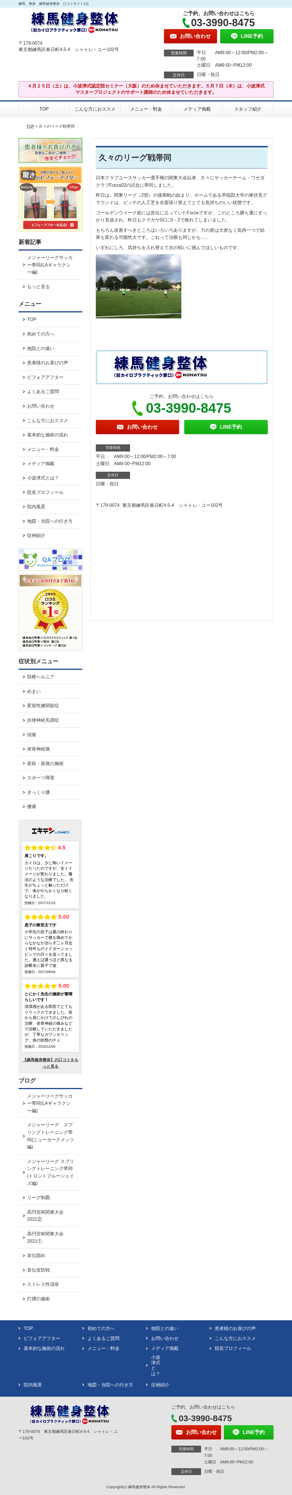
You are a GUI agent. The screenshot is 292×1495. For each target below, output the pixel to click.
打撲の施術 (38, 1298)
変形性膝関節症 (43, 705)
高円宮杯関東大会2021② (45, 1216)
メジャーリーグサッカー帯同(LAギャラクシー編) (50, 264)
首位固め (36, 1255)
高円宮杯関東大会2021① (45, 1237)
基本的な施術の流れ (47, 434)
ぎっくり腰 (38, 792)
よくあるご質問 (43, 391)
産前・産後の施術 (45, 763)
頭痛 (31, 734)
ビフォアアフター (45, 377)
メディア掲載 (197, 109)
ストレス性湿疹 (43, 1284)
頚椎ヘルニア (40, 676)
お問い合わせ (40, 406)
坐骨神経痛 (38, 749)
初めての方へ (40, 333)
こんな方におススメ (94, 109)
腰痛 (31, 806)
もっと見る (38, 286)
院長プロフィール (45, 492)
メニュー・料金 (146, 109)
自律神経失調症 (43, 720)
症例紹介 (36, 535)
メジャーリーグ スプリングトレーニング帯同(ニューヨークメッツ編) (50, 1135)
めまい (34, 691)
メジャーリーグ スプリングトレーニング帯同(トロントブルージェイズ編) (50, 1172)
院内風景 (36, 506)
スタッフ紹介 (247, 109)
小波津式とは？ (43, 477)
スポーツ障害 (40, 777)
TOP (44, 109)
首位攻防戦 (38, 1270)
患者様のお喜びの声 (47, 362)
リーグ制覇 (38, 1197)
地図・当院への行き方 (50, 521)
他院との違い (40, 348)
